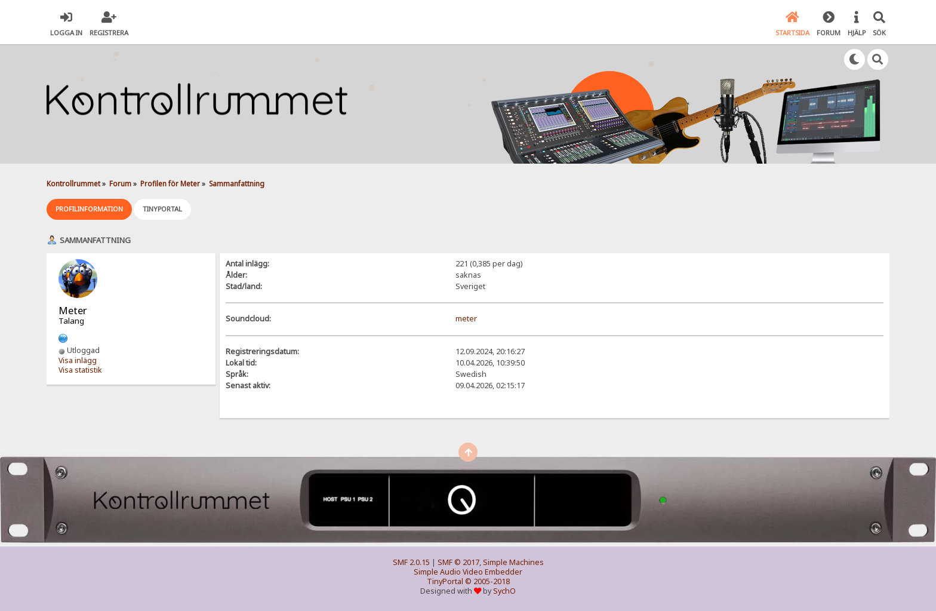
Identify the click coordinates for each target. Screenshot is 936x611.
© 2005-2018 (487, 581)
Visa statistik (80, 370)
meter (466, 319)
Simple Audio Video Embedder (468, 572)
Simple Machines (513, 562)
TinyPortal (445, 581)
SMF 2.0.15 (411, 562)
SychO (504, 591)
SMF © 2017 (458, 562)
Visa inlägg (78, 360)
